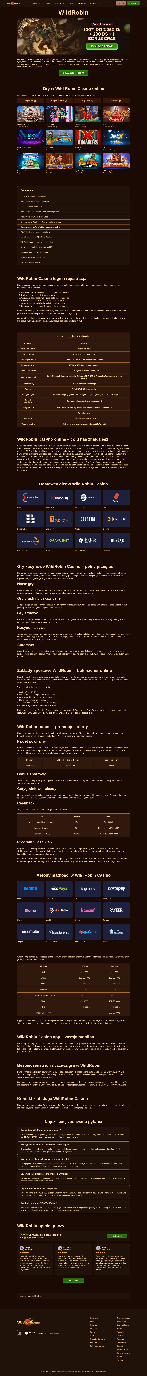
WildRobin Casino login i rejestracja (35, 202)
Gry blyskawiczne (123, 1353)
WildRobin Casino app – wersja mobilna (37, 242)
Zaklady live (81, 3)
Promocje (36, 3)
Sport (71, 3)
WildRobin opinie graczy (30, 262)
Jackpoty (120, 1346)
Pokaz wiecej (73, 1280)
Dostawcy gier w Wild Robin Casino (35, 217)
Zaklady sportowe (123, 1318)
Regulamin (94, 1342)
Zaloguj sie (121, 3)
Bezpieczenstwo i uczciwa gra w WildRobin (38, 247)
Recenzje (93, 1325)
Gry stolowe (121, 1342)
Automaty (116, 101)
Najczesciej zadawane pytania (33, 257)
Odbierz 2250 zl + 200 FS (73, 73)
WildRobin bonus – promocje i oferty (35, 232)
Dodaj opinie (117, 1236)
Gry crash (87, 101)
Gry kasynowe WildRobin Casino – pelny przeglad (41, 222)
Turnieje (93, 3)
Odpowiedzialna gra (97, 1339)
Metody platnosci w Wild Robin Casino (36, 237)
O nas (92, 1335)
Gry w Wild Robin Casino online (33, 197)
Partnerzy (93, 1332)
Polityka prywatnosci (97, 1346)
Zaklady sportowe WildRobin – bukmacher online (40, 227)
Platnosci (93, 1328)
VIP (101, 3)
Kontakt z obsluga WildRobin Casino (35, 252)
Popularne (30, 101)
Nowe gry (120, 1335)
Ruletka (120, 1360)
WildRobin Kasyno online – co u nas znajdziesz (40, 212)
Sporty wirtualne (123, 1325)
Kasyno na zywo (59, 3)
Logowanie (94, 1318)
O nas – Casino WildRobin (31, 207)
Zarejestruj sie (133, 3)
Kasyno (47, 3)
